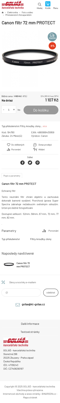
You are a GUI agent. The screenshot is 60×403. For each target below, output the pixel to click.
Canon (44, 135)
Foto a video (27, 12)
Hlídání (42, 149)
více (45, 126)
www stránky (33, 393)
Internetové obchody (13, 393)
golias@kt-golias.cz (33, 304)
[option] (30, 58)
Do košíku (41, 110)
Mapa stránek (30, 397)
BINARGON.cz (49, 393)
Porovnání (16, 149)
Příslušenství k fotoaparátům (18, 15)
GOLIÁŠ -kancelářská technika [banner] (13, 5)
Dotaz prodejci (45, 144)
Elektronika (12, 12)
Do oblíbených (17, 144)
